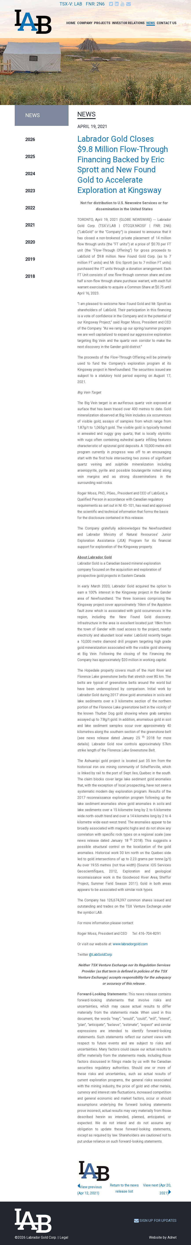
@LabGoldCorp (100, 954)
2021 (30, 225)
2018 (30, 276)
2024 (30, 173)
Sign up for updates (155, 1220)
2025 (30, 156)
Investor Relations (128, 23)
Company (84, 23)
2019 (30, 259)
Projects (102, 23)
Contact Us (166, 23)
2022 (30, 207)
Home (70, 23)
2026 (30, 139)
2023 (30, 190)
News (150, 23)
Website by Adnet (162, 1237)
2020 (30, 242)
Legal (64, 1237)
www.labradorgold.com (130, 944)
